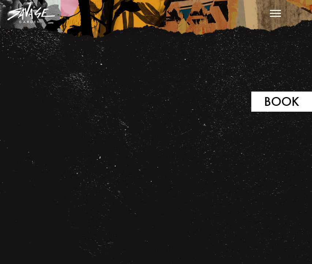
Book (281, 101)
